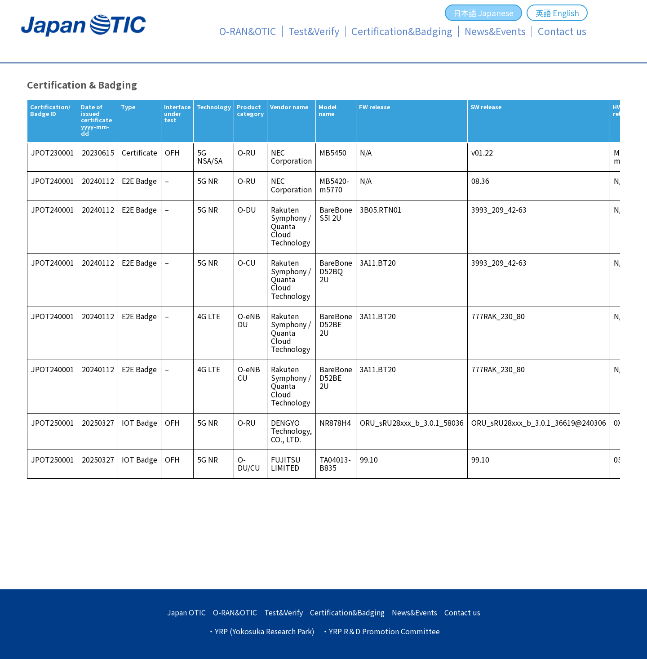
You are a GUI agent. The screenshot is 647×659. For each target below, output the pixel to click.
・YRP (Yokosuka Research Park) (261, 631)
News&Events (495, 31)
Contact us (562, 31)
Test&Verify (313, 31)
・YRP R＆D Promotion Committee (381, 631)
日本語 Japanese (483, 12)
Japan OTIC (186, 612)
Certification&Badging (401, 31)
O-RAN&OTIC (247, 31)
